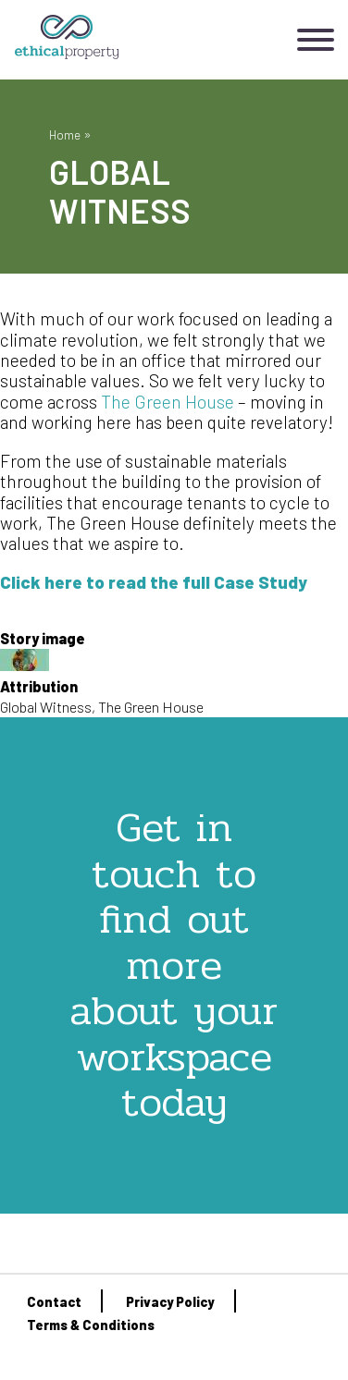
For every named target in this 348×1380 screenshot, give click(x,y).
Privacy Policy (170, 1302)
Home (65, 134)
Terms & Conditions (91, 1325)
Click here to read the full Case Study (153, 581)
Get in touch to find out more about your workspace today (174, 964)
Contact (54, 1302)
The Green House (167, 401)
